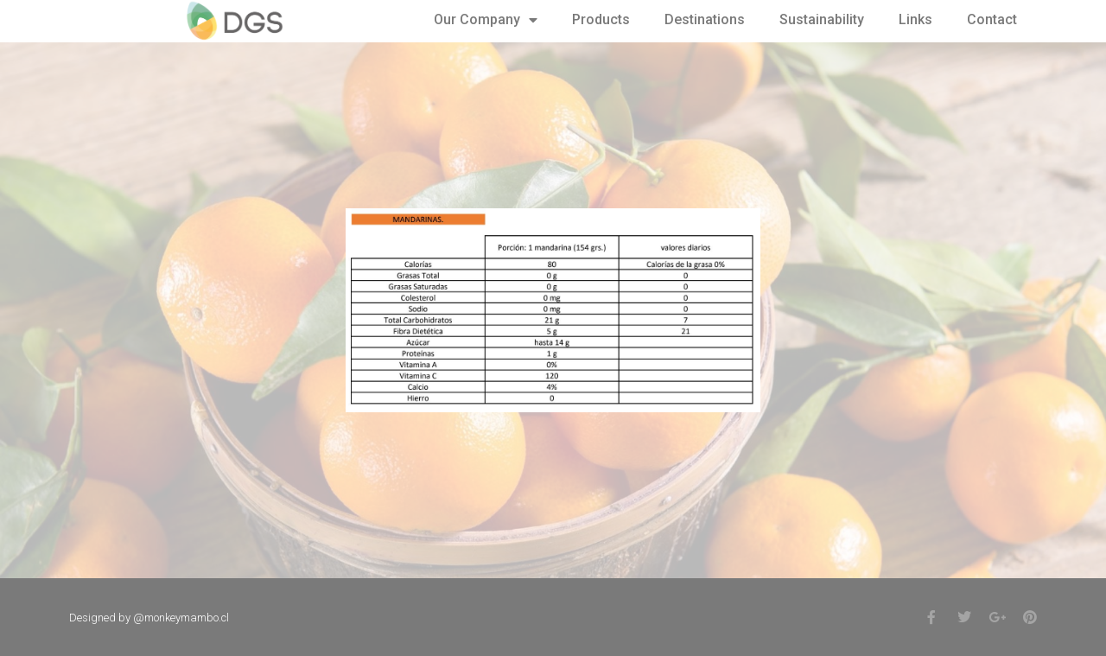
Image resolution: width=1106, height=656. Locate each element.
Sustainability (821, 19)
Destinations (704, 19)
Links (915, 19)
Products (601, 19)
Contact (992, 19)
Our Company (485, 19)
